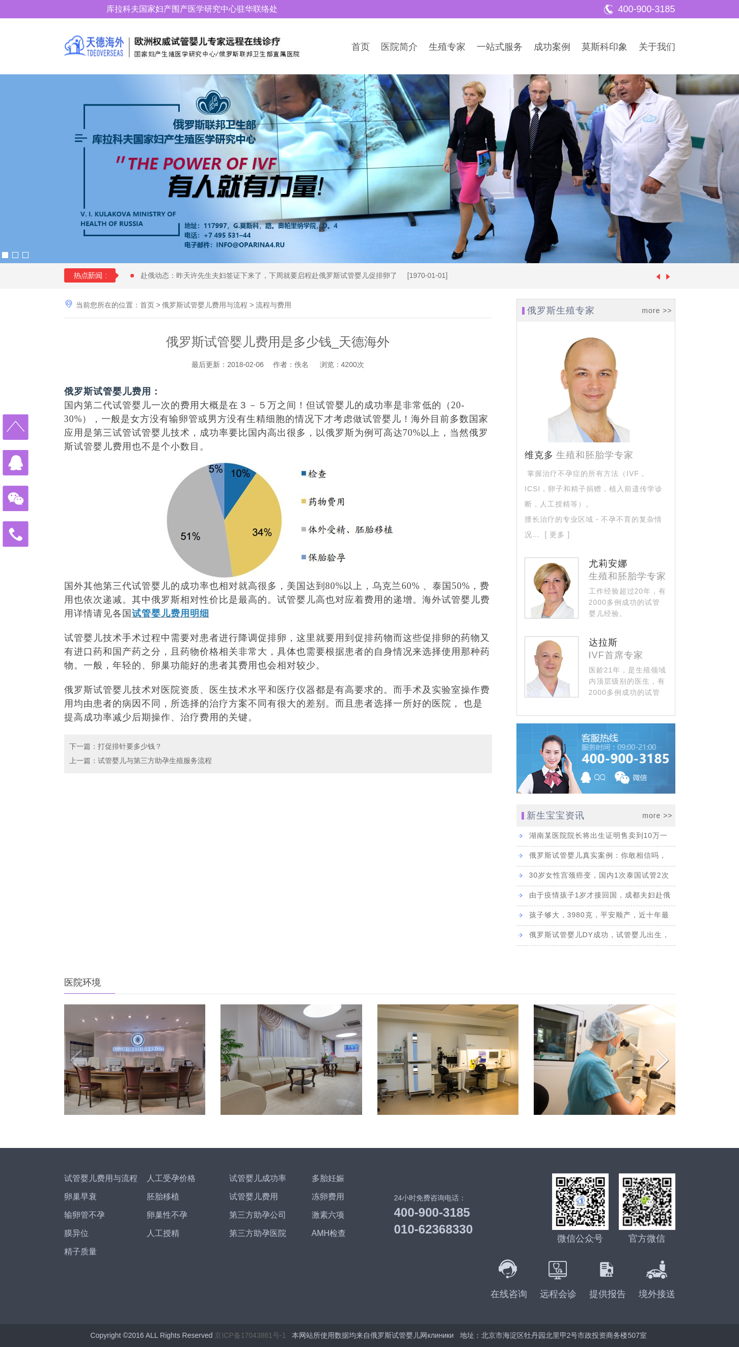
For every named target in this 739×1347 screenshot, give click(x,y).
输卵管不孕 (84, 1215)
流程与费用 (273, 305)
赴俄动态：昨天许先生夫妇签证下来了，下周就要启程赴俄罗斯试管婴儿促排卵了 (299, 275)
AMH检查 (329, 1233)
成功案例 (552, 47)
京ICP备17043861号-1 (250, 1335)
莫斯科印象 (604, 47)
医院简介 (399, 47)
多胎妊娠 (328, 1178)
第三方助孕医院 (257, 1233)
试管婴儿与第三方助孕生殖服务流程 (155, 760)
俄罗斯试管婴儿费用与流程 (205, 305)
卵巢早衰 (80, 1196)
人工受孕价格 (171, 1178)
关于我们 (657, 47)
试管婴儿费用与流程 (101, 1178)
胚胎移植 (163, 1196)
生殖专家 (447, 47)
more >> (657, 310)
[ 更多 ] (556, 534)
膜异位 (76, 1233)
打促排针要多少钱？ (130, 746)
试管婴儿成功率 (257, 1178)
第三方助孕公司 (257, 1215)
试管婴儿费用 (253, 1196)
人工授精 (163, 1233)
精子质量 (80, 1251)
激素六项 (328, 1215)
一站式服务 (500, 47)
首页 (360, 47)
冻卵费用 (328, 1196)
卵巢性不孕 (167, 1215)
